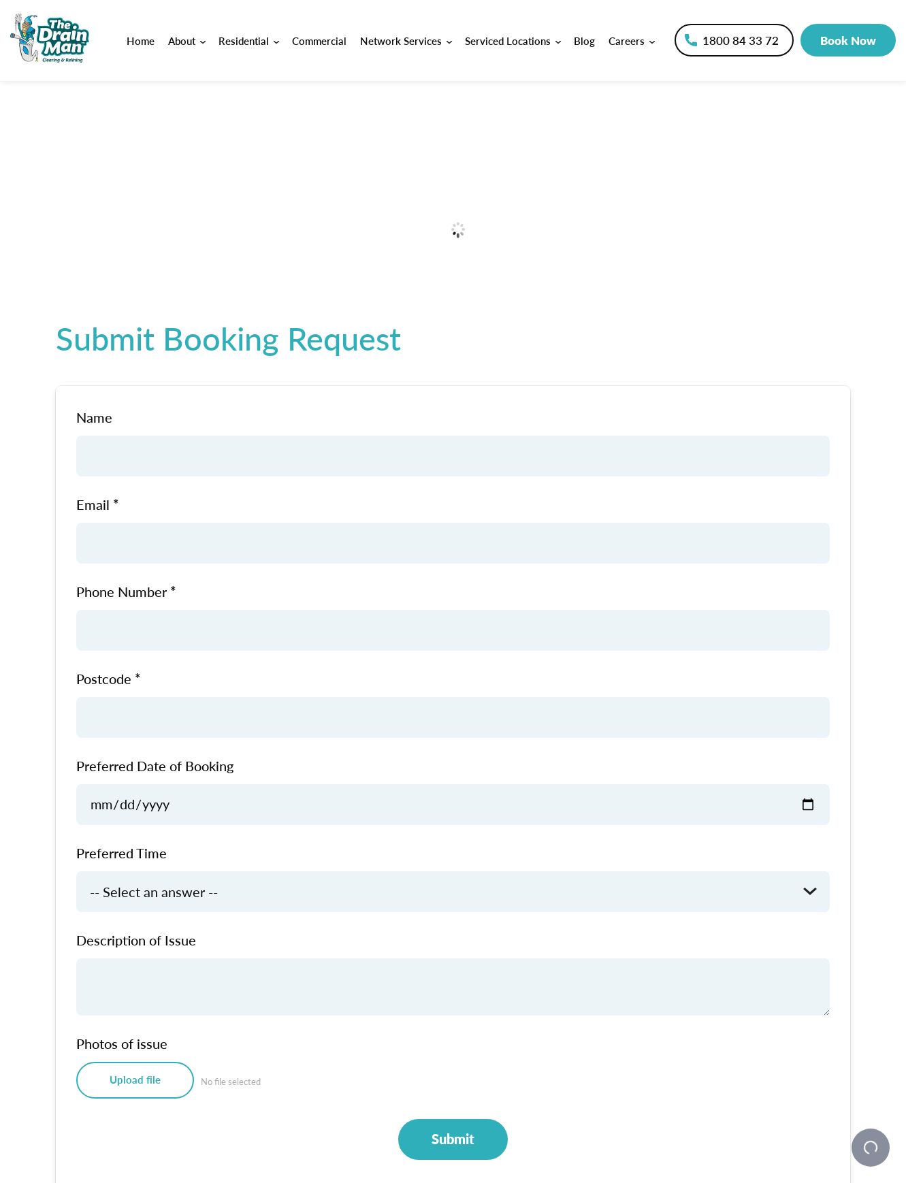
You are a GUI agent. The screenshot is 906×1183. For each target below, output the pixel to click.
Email (93, 504)
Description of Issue (136, 940)
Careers (631, 40)
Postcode (103, 678)
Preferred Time (121, 852)
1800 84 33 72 (740, 40)
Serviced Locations (512, 40)
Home (141, 40)
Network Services (405, 40)
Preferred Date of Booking (154, 765)
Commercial (319, 40)
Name (94, 417)
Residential (248, 40)
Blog (584, 40)
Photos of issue (121, 1043)
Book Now (848, 40)
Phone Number (121, 591)
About (186, 40)
